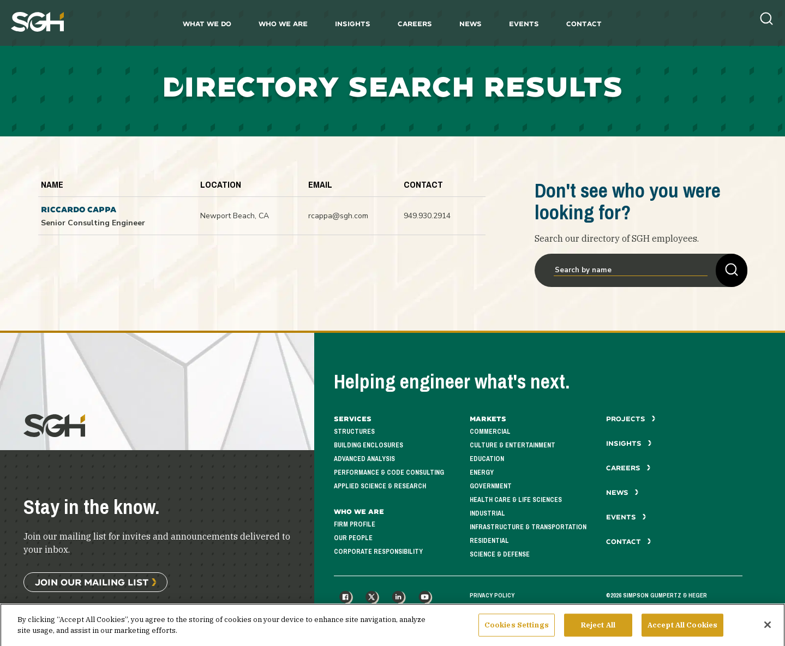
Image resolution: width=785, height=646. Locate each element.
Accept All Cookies (682, 631)
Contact (584, 24)
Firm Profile (354, 524)
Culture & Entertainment (512, 445)
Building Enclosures (368, 445)
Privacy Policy (492, 595)
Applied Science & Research (380, 486)
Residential (489, 541)
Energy (482, 472)
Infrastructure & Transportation (528, 527)
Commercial (490, 431)
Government (491, 486)
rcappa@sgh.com (338, 216)
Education (487, 459)
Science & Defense (500, 554)
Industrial (487, 513)
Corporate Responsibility (378, 551)
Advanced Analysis (364, 459)
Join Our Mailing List (91, 582)
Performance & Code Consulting (389, 472)
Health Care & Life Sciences (516, 500)
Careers (415, 24)
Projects (631, 419)
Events (524, 24)
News (470, 24)
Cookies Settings (516, 631)
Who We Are (283, 24)
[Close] (768, 631)
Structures (354, 431)
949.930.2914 (427, 216)
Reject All (598, 631)
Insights (352, 24)
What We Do (207, 24)
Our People (353, 538)
